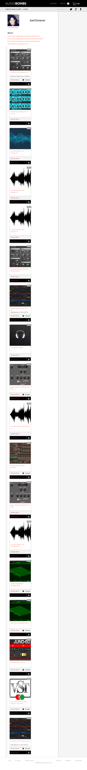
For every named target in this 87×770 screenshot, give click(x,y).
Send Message (13, 27)
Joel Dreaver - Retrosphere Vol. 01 (20, 741)
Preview (25, 80)
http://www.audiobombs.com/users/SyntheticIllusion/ (25, 39)
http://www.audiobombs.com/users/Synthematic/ (24, 41)
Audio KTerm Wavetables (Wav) (19, 623)
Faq (10, 760)
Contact (18, 760)
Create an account (13, 9)
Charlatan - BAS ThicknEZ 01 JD (19, 72)
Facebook (78, 760)
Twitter (58, 760)
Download (28, 84)
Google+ (68, 760)
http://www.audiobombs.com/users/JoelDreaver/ (24, 36)
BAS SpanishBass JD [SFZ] (18, 662)
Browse (53, 3)
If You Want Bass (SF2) (17, 347)
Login (25, 9)
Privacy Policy (29, 760)
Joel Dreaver (15, 84)
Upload (64, 3)
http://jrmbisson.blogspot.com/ (18, 44)
